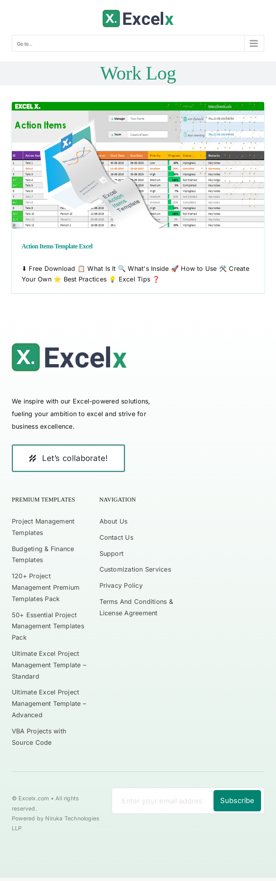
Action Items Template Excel (57, 246)
